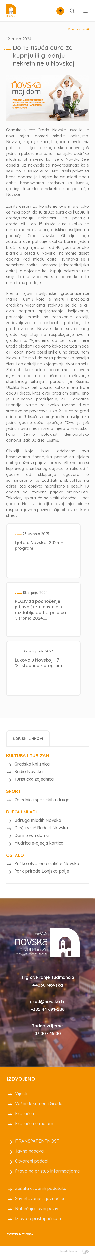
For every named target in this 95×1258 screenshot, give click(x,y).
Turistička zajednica (34, 779)
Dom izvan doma (31, 835)
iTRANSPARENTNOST (37, 1141)
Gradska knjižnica (32, 764)
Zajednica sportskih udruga (41, 799)
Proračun (24, 1113)
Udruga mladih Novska (37, 820)
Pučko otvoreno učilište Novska (46, 863)
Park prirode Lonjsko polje (41, 871)
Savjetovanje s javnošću (39, 1198)
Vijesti (72, 29)
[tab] (28, 738)
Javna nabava (29, 1151)
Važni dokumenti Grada (38, 1103)
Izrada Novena (74, 1251)
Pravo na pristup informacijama (47, 1171)
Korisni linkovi (28, 738)
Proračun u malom (34, 1123)
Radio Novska (28, 771)
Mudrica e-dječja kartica (38, 843)
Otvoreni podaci (31, 1161)
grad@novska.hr (47, 1001)
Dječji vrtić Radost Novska (41, 828)
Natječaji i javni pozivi (37, 1208)
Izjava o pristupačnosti (38, 1218)
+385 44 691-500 (48, 1009)
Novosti (84, 29)
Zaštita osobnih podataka (40, 1188)
